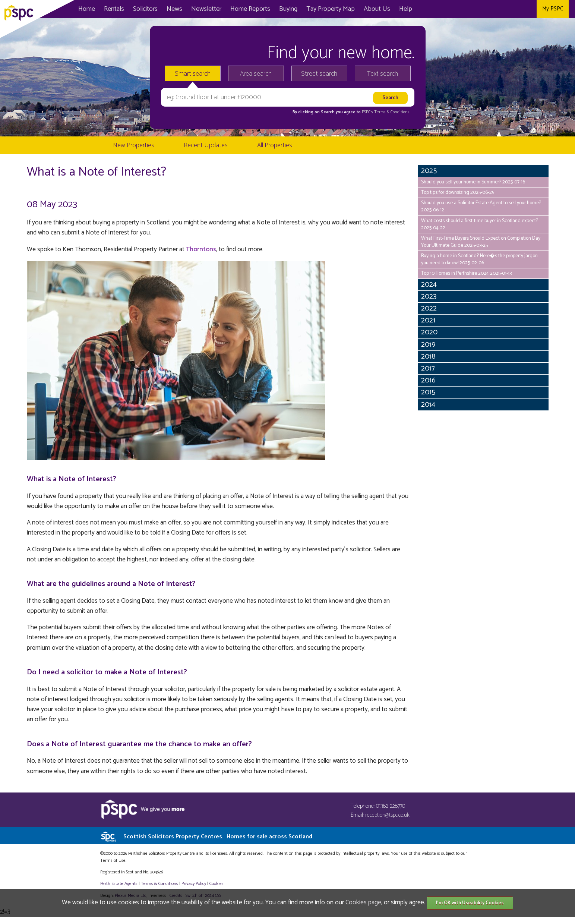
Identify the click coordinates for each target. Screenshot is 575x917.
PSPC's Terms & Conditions (386, 112)
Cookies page (363, 902)
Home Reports (250, 9)
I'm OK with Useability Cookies (470, 903)
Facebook (494, 9)
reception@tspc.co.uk (387, 815)
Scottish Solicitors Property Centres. (218, 837)
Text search (382, 73)
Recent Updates (206, 145)
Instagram (528, 9)
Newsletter (206, 9)
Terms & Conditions (159, 883)
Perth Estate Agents (119, 883)
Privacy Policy (193, 883)
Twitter (511, 9)
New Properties (133, 145)
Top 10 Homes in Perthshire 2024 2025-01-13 (466, 273)
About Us (377, 9)
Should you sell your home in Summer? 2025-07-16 (473, 182)
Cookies (216, 883)
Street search (319, 73)
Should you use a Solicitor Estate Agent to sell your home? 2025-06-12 (481, 206)
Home (86, 9)
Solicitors (145, 9)
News (174, 9)
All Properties (274, 145)
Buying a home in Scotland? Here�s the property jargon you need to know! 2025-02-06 (479, 259)
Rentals (114, 9)
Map (330, 9)
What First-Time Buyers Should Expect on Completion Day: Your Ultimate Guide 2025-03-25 (481, 241)
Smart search (193, 73)
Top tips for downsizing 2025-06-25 (457, 192)
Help (405, 9)
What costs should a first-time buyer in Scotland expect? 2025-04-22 (479, 224)
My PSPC (552, 8)
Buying (288, 9)
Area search (256, 73)
